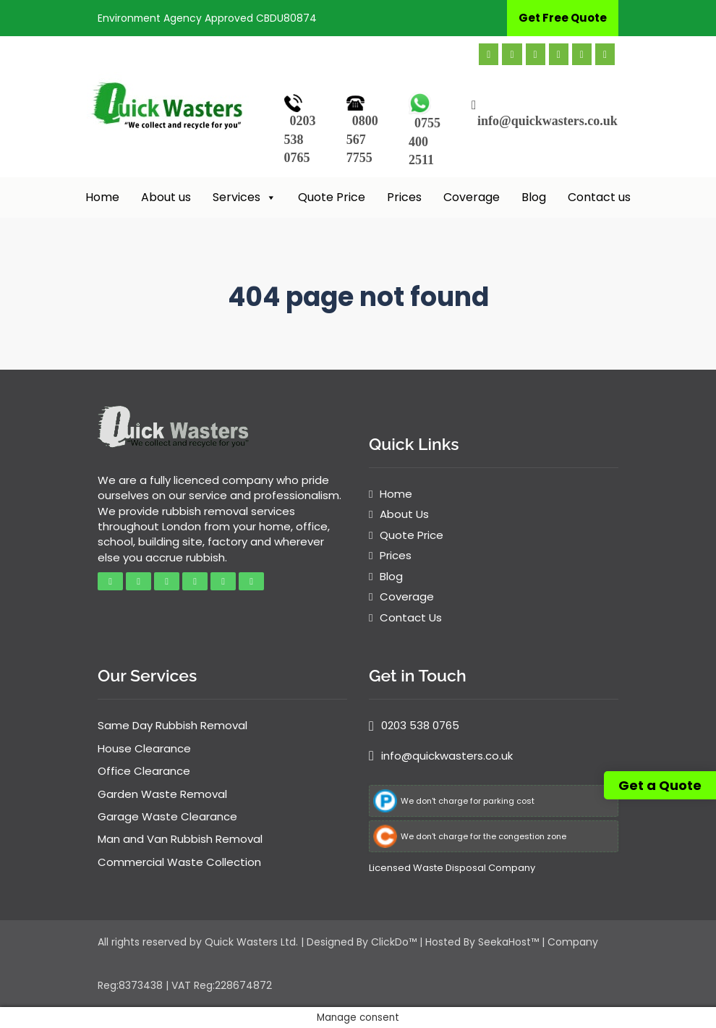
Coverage (471, 197)
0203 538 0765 (300, 139)
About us (166, 197)
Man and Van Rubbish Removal (180, 838)
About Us (404, 514)
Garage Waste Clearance (167, 816)
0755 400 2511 (424, 141)
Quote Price (331, 197)
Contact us (599, 197)
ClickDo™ (394, 942)
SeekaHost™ (508, 942)
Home (102, 197)
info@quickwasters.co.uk (547, 121)
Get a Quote (660, 785)
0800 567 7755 (362, 139)
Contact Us (411, 617)
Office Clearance (144, 770)
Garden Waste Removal (162, 794)
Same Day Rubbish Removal (172, 725)
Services (244, 197)
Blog (533, 197)
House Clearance (144, 748)
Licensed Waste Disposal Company (452, 868)
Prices (404, 197)
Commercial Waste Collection (179, 862)
